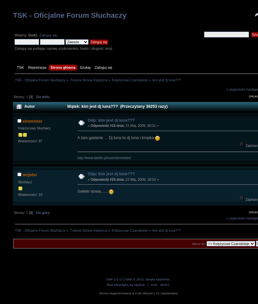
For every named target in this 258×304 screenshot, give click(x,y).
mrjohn (30, 174)
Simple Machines (157, 279)
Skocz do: (199, 244)
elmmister (33, 121)
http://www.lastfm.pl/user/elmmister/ (104, 158)
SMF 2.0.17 (114, 279)
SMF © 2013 (134, 279)
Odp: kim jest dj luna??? (111, 120)
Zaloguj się (48, 35)
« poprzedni (235, 89)
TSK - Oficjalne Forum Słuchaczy (70, 15)
